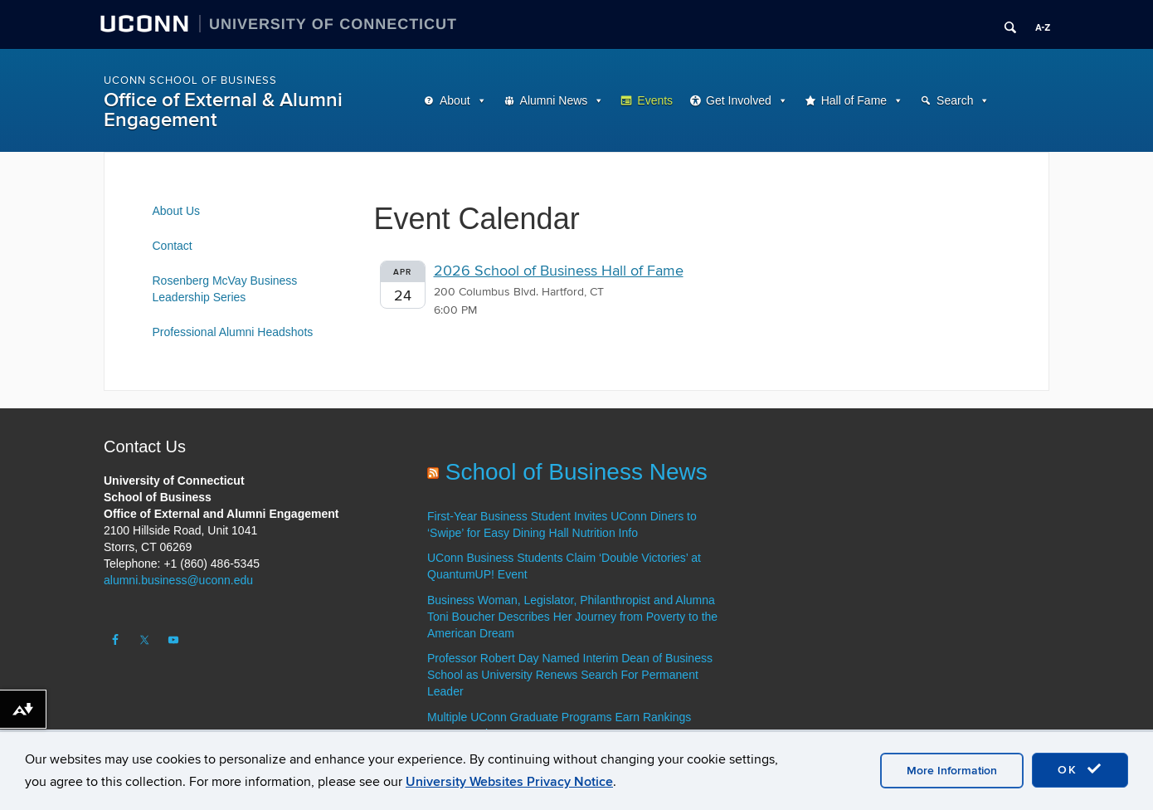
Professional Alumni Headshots (233, 332)
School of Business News (576, 472)
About (455, 100)
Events (655, 100)
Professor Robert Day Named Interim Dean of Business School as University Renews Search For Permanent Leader (570, 674)
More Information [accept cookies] (952, 771)
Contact (172, 245)
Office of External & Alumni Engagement (223, 110)
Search (955, 100)
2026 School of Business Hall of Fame (559, 271)
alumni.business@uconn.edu (178, 580)
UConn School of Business (190, 80)
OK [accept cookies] (1080, 769)
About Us (177, 210)
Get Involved (738, 100)
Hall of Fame (854, 100)
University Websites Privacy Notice (509, 781)
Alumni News (554, 100)
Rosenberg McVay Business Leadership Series (225, 289)
